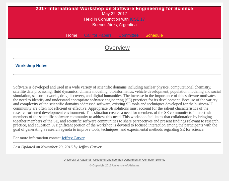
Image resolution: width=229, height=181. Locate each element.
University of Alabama (78, 159)
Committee (128, 35)
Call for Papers (98, 35)
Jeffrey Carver (73, 138)
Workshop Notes (31, 66)
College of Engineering (107, 159)
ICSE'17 (137, 19)
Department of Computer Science (144, 159)
